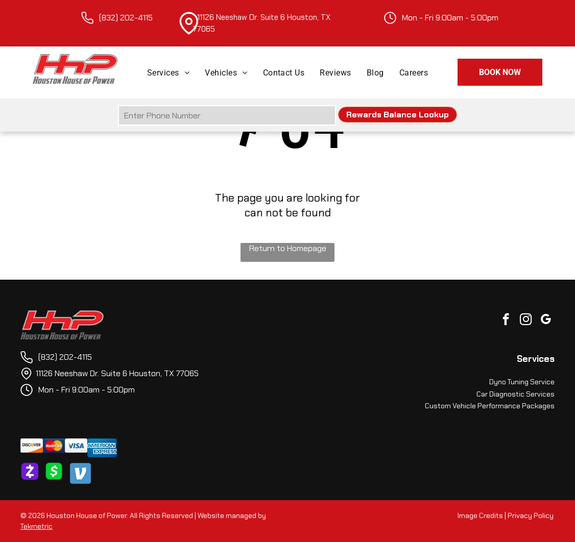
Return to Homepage (287, 248)
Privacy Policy (531, 515)
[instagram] (526, 320)
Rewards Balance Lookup (397, 114)
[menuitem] (168, 72)
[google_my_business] (546, 320)
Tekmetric (36, 526)
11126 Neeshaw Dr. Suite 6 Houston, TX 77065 (117, 373)
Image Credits (480, 515)
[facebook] (506, 320)
